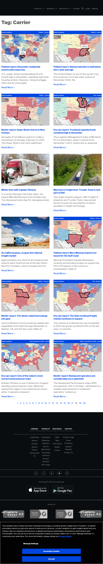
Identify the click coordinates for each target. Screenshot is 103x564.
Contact (76, 8)
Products (39, 8)
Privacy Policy (65, 536)
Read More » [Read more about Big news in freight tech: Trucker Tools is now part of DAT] (60, 210)
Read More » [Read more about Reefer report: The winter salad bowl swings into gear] (8, 333)
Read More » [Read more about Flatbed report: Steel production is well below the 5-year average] (60, 84)
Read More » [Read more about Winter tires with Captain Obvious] (8, 204)
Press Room (57, 444)
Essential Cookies (51, 551)
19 (80, 403)
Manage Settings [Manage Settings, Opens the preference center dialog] (30, 543)
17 (72, 403)
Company (34, 429)
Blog (57, 440)
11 (49, 403)
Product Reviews (46, 460)
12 (53, 403)
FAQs (57, 437)
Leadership (34, 437)
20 (84, 403)
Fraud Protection (68, 441)
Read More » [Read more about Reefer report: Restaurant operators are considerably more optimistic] (60, 396)
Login (87, 8)
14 (61, 403)
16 (68, 403)
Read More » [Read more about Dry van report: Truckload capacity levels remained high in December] (60, 147)
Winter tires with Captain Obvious (18, 189)
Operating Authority (46, 454)
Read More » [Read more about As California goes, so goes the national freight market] (8, 270)
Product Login (68, 437)
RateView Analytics (46, 441)
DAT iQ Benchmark (45, 448)
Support (68, 429)
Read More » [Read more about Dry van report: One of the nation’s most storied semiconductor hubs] (8, 396)
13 (57, 403)
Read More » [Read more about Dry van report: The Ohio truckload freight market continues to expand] (60, 333)
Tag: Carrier (15, 22)
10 (46, 403)
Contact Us (68, 452)
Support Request (68, 448)
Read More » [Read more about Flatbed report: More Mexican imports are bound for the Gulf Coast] (60, 273)
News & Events (35, 448)
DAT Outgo (46, 465)
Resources (65, 8)
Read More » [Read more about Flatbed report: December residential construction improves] (8, 87)
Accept (51, 559)
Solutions (51, 8)
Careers (34, 444)
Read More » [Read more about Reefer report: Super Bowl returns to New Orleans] (8, 147)
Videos (57, 450)
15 (65, 403)
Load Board (45, 437)
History (34, 440)
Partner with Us (34, 454)
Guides (57, 447)
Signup (95, 8)
